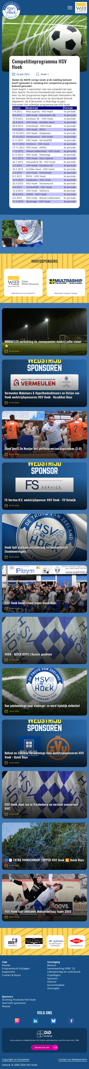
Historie (51, 981)
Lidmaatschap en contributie (63, 971)
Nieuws (6, 965)
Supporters (8, 971)
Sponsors (52, 978)
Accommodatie (55, 985)
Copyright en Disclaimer (15, 1059)
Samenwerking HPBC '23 (61, 968)
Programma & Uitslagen (16, 968)
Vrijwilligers (54, 975)
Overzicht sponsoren (14, 1003)
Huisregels (53, 988)
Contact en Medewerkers (72, 1059)
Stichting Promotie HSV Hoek (19, 999)
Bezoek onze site (42, 1047)
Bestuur (51, 965)
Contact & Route (11, 975)
